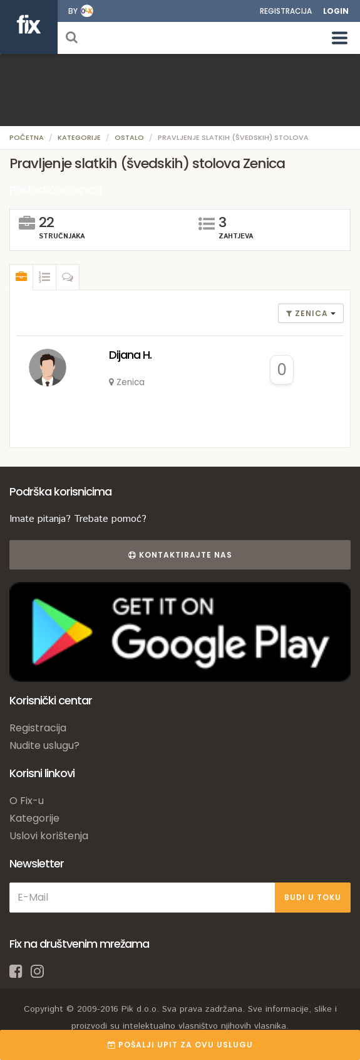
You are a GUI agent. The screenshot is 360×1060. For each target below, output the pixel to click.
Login (336, 11)
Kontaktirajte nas (180, 554)
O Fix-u (26, 800)
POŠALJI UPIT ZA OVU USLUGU (180, 1044)
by (73, 11)
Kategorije (79, 137)
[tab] (21, 277)
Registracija (286, 11)
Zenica (308, 313)
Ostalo (129, 137)
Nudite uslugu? (44, 745)
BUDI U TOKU (312, 897)
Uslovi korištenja (48, 836)
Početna (26, 137)
